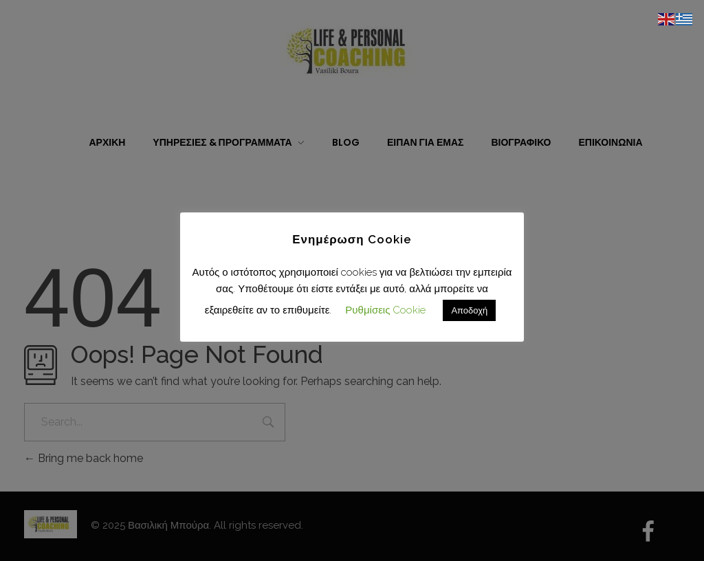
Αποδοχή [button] (469, 310)
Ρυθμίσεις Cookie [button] (385, 310)
